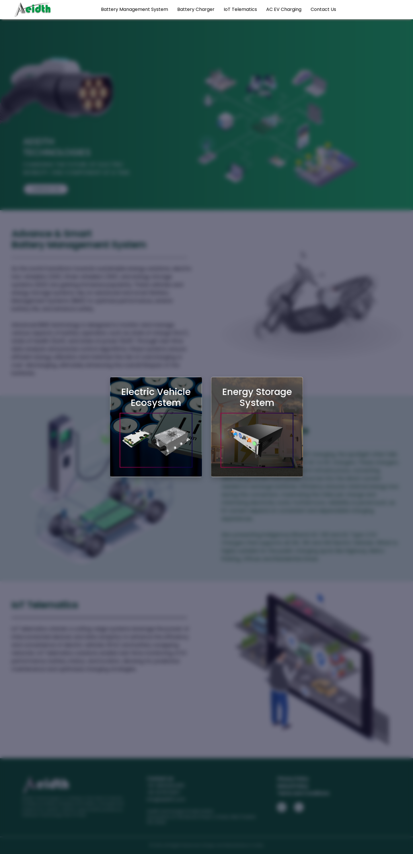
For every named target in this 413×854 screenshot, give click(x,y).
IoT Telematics (240, 9)
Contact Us (323, 9)
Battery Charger (196, 9)
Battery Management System (134, 9)
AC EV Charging (283, 9)
